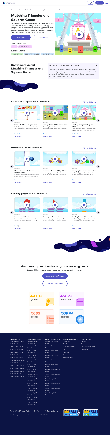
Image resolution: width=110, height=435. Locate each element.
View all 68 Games (89, 102)
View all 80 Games (89, 148)
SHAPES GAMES (47, 54)
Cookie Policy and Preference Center (44, 411)
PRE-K (14, 47)
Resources (14, 10)
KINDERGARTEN (25, 47)
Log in (90, 3)
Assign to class (43, 37)
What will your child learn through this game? (73, 65)
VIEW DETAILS (18, 136)
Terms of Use (15, 411)
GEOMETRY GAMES (32, 54)
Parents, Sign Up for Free (55, 276)
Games (21, 10)
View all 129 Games (89, 194)
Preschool (33, 10)
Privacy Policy (25, 411)
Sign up (99, 3)
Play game (21, 37)
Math (27, 10)
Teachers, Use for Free (55, 283)
